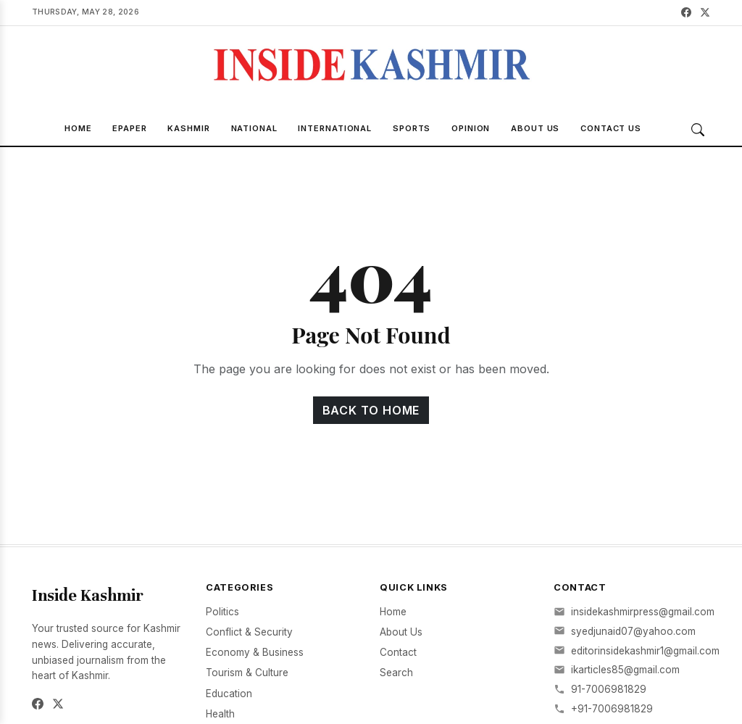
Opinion (470, 128)
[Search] (697, 129)
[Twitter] (705, 13)
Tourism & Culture (247, 672)
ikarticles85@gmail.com (625, 669)
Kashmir (188, 128)
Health (220, 714)
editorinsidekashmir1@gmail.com (645, 651)
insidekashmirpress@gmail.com (642, 611)
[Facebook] (686, 13)
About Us (535, 128)
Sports (411, 128)
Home (78, 128)
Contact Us (610, 128)
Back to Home (371, 410)
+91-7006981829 (612, 709)
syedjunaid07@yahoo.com (633, 631)
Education (229, 693)
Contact (398, 652)
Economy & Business (255, 652)
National (254, 128)
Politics (222, 611)
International (335, 128)
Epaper (129, 128)
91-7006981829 (608, 689)
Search (396, 672)
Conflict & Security (249, 632)
